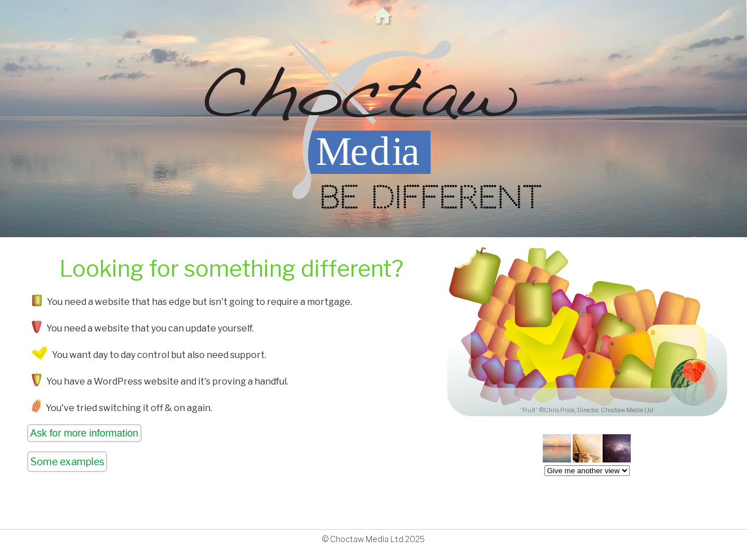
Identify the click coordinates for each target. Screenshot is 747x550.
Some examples (67, 462)
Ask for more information (84, 433)
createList (587, 470)
